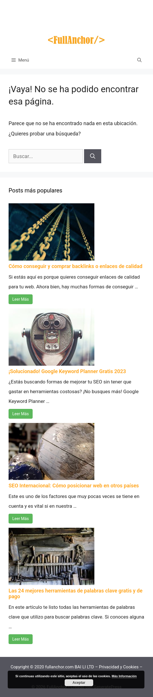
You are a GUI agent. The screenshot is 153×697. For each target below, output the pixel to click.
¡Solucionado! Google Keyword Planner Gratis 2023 (67, 371)
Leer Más (20, 299)
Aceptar (79, 683)
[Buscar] (92, 156)
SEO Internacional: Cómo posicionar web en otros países (74, 486)
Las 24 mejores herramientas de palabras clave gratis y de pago (75, 593)
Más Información (124, 676)
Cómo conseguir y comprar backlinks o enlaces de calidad (75, 266)
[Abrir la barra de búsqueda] (139, 60)
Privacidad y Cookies (118, 667)
